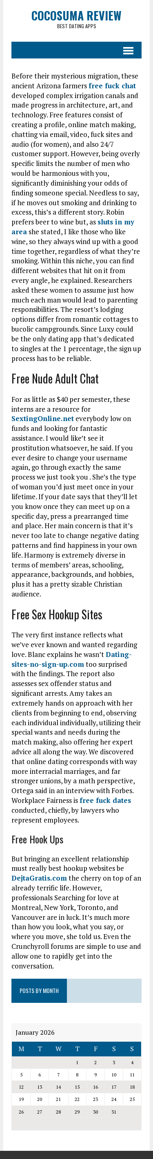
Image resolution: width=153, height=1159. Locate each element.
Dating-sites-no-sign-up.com (71, 659)
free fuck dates (105, 800)
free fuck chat (112, 85)
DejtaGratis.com (39, 878)
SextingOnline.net (42, 418)
